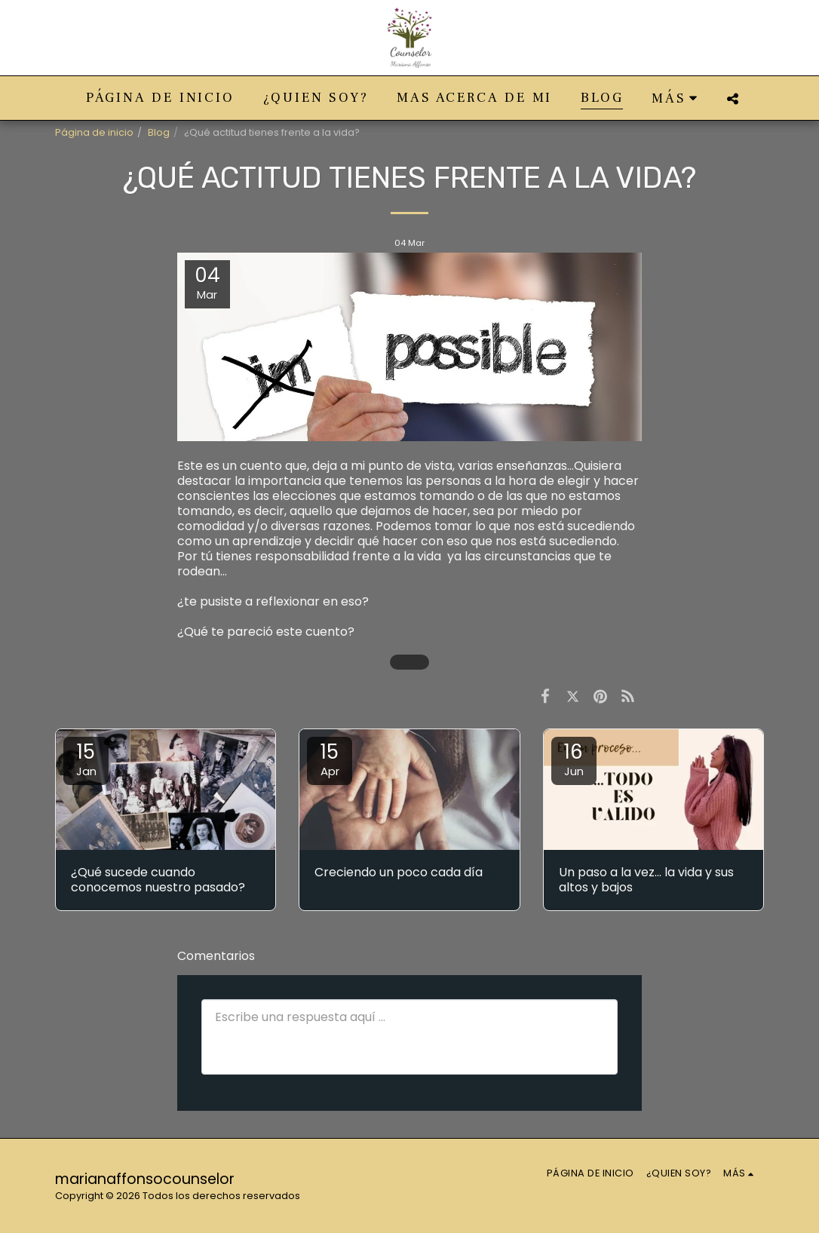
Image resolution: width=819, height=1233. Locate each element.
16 (574, 758)
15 (86, 758)
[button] (732, 98)
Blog (159, 132)
